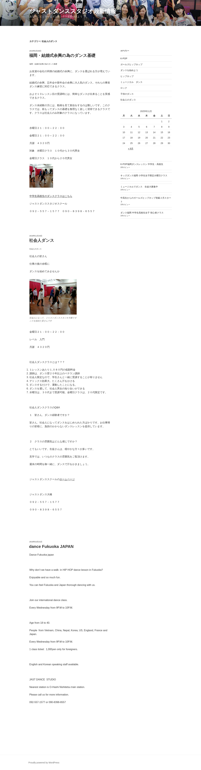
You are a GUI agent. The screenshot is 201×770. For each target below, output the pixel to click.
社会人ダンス (41, 240)
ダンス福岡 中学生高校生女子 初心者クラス (142, 212)
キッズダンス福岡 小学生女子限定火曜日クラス (143, 175)
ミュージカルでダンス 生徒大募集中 (139, 186)
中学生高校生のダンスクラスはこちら (50, 196)
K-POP (123, 58)
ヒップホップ (127, 76)
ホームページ (67, 479)
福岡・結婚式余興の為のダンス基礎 (62, 55)
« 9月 (130, 148)
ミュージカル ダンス (131, 82)
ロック (123, 88)
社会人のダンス (128, 99)
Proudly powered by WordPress (43, 762)
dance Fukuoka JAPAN (51, 546)
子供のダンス (127, 94)
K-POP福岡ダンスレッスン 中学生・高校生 (141, 164)
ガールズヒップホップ (131, 64)
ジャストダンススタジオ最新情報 (72, 11)
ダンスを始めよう (129, 70)
